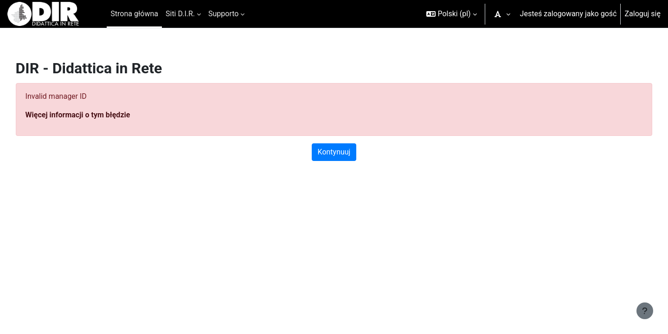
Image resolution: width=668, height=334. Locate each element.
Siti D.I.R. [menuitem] (180, 13)
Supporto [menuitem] (223, 13)
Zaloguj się (642, 13)
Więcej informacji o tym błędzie (95, 114)
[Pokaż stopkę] (644, 310)
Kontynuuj (334, 152)
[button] (451, 14)
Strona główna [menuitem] (134, 13)
